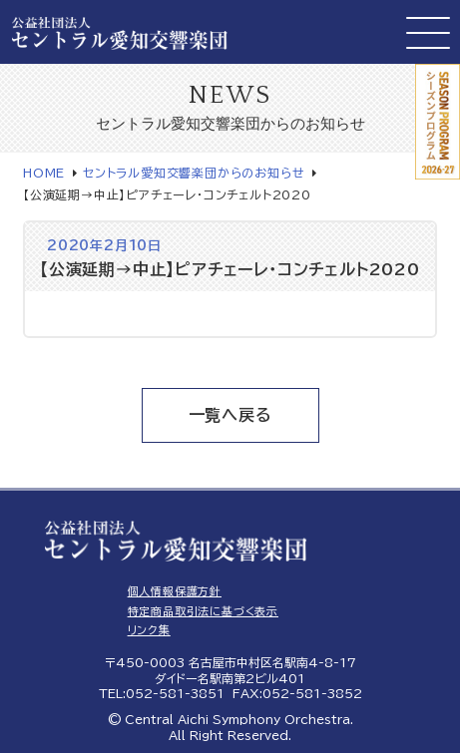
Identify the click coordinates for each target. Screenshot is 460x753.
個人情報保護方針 (175, 590)
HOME (44, 173)
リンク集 (149, 629)
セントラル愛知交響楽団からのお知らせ (193, 173)
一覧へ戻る (230, 415)
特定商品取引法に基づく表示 (203, 610)
